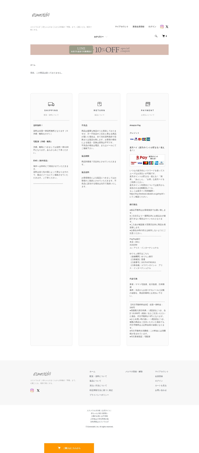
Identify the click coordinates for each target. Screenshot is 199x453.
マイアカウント (122, 26)
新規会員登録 (138, 26)
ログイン (152, 26)
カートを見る (161, 385)
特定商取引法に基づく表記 (101, 390)
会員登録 (159, 376)
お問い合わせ (161, 390)
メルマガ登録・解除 (134, 371)
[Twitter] (167, 26)
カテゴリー (99, 37)
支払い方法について (98, 385)
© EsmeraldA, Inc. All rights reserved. (99, 427)
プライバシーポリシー (99, 395)
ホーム (32, 65)
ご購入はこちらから (69, 448)
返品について (95, 381)
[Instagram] (162, 26)
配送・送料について (98, 376)
